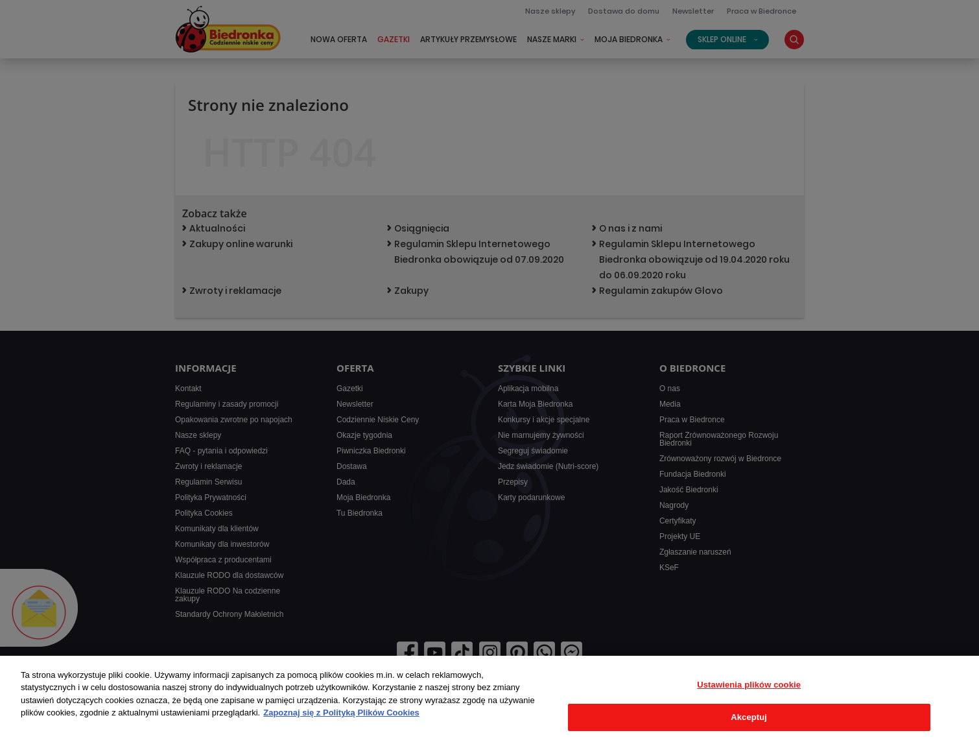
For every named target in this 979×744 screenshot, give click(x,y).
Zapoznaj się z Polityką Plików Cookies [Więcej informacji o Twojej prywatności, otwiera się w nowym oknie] (341, 712)
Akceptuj (749, 717)
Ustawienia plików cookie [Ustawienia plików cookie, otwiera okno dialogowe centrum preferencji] (749, 685)
